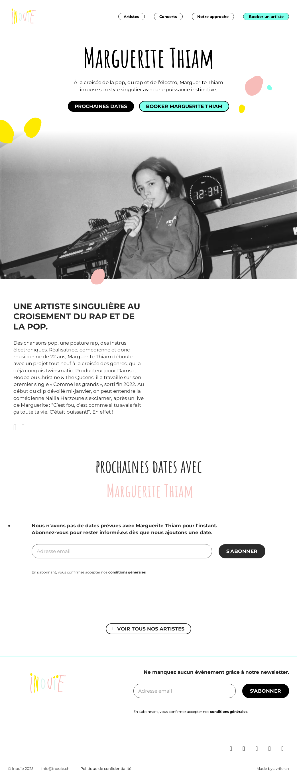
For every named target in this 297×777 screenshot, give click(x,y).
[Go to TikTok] (285, 734)
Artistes (131, 16)
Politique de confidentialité (105, 768)
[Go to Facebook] (246, 734)
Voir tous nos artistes (148, 629)
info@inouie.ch (55, 768)
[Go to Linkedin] (233, 734)
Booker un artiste (266, 16)
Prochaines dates (101, 106)
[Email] (122, 551)
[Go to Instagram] (259, 734)
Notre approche (213, 16)
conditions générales (127, 572)
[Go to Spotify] (272, 734)
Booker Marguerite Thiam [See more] (184, 106)
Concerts (168, 16)
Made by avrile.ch (273, 768)
